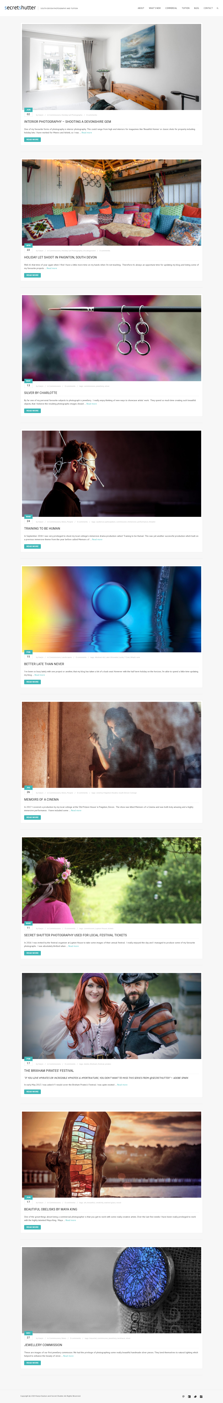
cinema (99, 793)
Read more (87, 132)
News (64, 522)
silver (107, 386)
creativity (99, 1202)
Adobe (86, 1064)
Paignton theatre (110, 793)
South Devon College (128, 793)
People (70, 522)
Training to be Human (42, 528)
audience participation (105, 522)
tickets (110, 928)
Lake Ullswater (112, 657)
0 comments (91, 115)
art (85, 1202)
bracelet (93, 1338)
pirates (108, 1064)
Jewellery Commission (43, 1345)
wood (118, 1202)
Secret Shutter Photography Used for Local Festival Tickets (75, 935)
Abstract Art (100, 657)
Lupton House (101, 928)
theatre (152, 522)
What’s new (135, 657)
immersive (132, 522)
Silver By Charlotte (40, 393)
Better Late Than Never (44, 664)
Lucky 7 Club (124, 657)
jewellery (100, 386)
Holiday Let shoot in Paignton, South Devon (60, 257)
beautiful (91, 1202)
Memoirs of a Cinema (41, 799)
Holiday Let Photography (72, 115)
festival (101, 1064)
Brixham (93, 1064)
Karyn (40, 115)
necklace (121, 1338)
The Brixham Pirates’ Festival (49, 1071)
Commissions (55, 115)
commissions (89, 386)
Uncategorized (89, 250)
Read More (32, 139)
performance (142, 522)
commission (121, 522)
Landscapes (67, 657)
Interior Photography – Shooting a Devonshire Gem (67, 122)
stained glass (110, 1202)
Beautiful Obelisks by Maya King (50, 1209)
